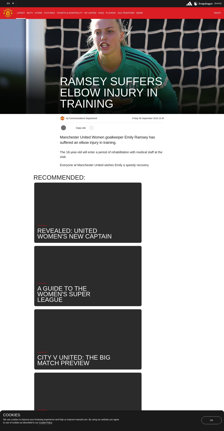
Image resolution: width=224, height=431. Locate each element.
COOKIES (11, 415)
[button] (8, 3)
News (66, 319)
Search (67, 330)
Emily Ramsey (120, 319)
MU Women (97, 319)
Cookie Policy (45, 422)
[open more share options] (91, 127)
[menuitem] (21, 13)
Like (80, 319)
